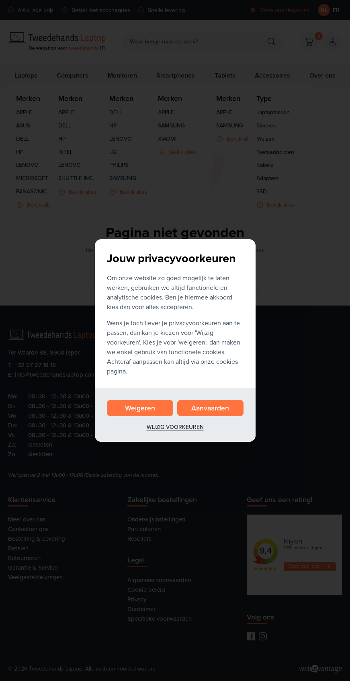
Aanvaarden (210, 408)
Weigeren (140, 408)
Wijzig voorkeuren (175, 427)
